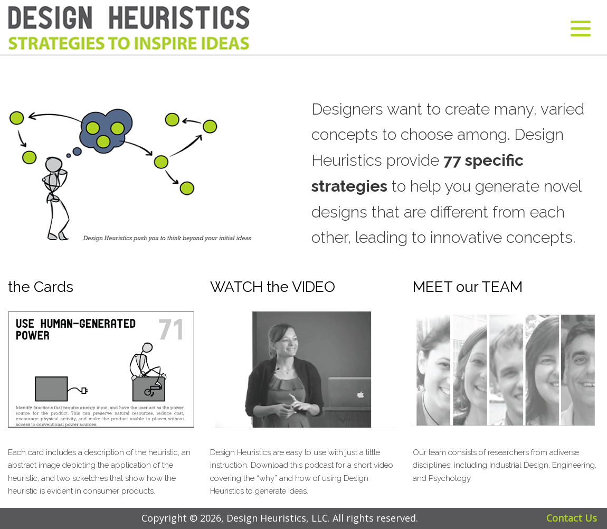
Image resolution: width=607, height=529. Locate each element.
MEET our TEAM (468, 287)
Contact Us (571, 518)
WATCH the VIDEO (272, 287)
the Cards (40, 287)
